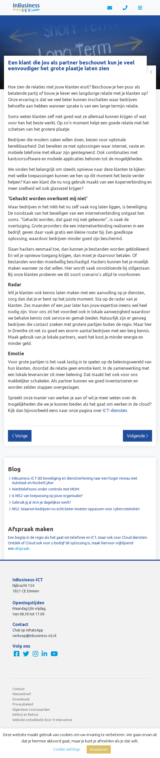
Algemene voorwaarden (31, 709)
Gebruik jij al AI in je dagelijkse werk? (41, 502)
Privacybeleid (22, 704)
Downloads (21, 699)
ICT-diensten (115, 410)
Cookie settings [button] (66, 749)
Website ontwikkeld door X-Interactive (42, 720)
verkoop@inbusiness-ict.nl (34, 636)
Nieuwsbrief (21, 694)
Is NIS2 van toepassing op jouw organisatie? (47, 496)
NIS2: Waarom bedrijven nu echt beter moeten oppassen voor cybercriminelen (76, 509)
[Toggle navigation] (140, 7)
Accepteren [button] (99, 749)
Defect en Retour (25, 714)
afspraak (22, 548)
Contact (18, 689)
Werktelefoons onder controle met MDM (45, 489)
